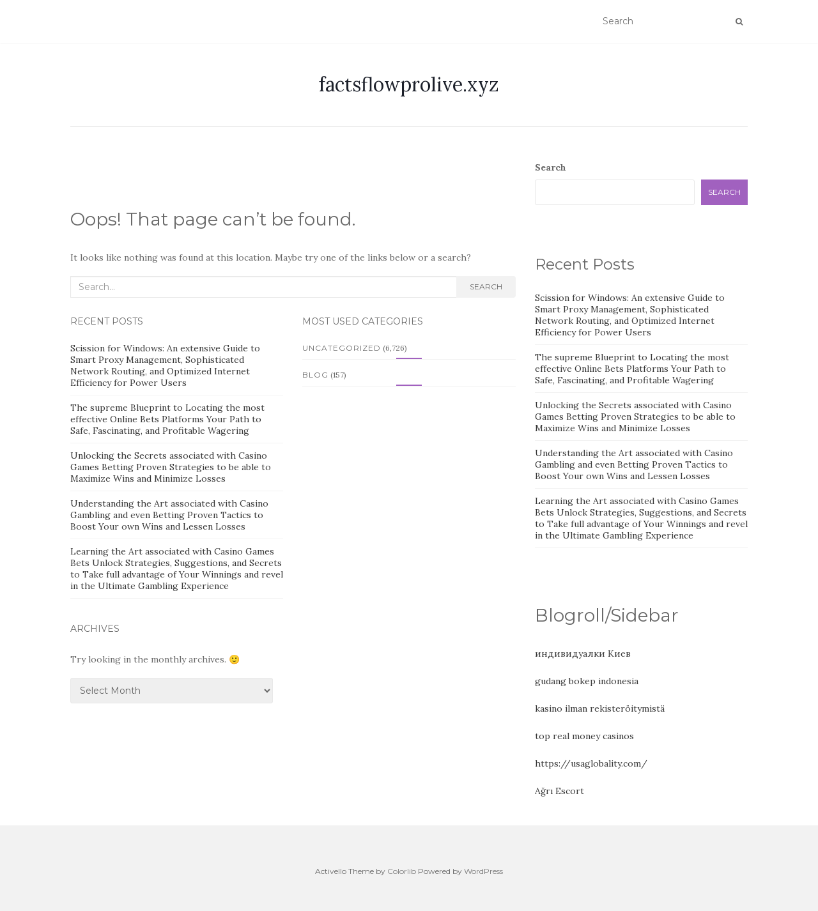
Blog (315, 374)
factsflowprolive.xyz (409, 84)
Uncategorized (341, 348)
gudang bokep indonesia (586, 681)
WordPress (483, 871)
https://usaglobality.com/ (591, 763)
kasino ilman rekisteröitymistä (600, 708)
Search (486, 286)
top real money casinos (584, 736)
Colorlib (401, 871)
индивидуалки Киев (583, 653)
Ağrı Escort (559, 791)
